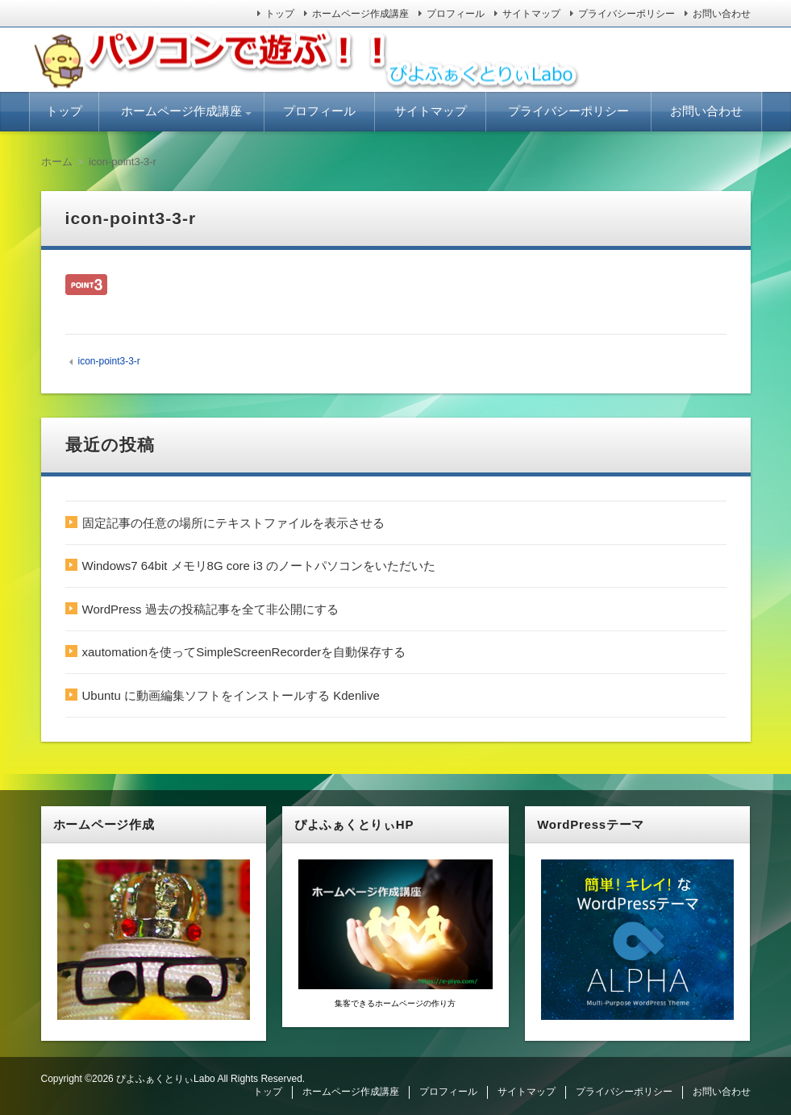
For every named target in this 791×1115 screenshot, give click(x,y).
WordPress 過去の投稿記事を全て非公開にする (210, 609)
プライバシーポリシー (626, 13)
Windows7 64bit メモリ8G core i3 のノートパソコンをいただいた (258, 565)
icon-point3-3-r (108, 361)
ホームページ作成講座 (360, 13)
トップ (279, 13)
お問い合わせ (722, 13)
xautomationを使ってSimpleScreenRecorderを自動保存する (244, 652)
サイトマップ (531, 13)
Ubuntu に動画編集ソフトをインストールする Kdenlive (231, 695)
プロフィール (456, 13)
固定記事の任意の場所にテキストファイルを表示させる (233, 523)
